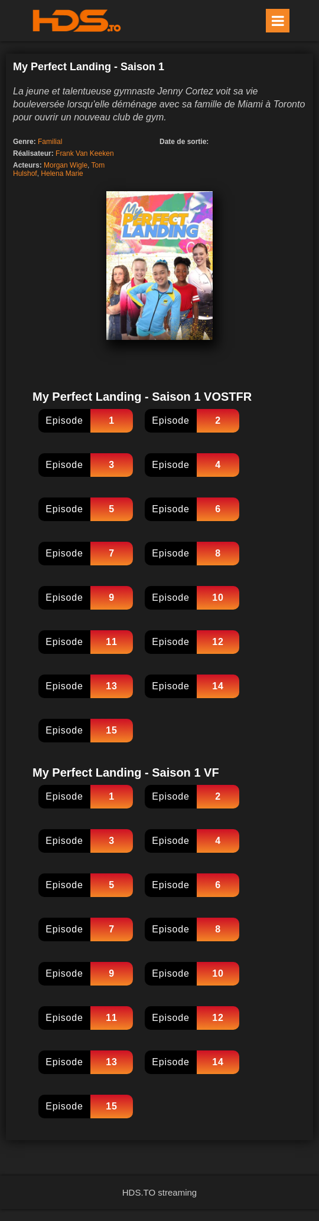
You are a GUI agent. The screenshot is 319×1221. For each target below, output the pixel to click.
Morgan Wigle (65, 165)
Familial (50, 142)
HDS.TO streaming (159, 1192)
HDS (77, 20)
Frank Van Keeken (85, 153)
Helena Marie (62, 173)
